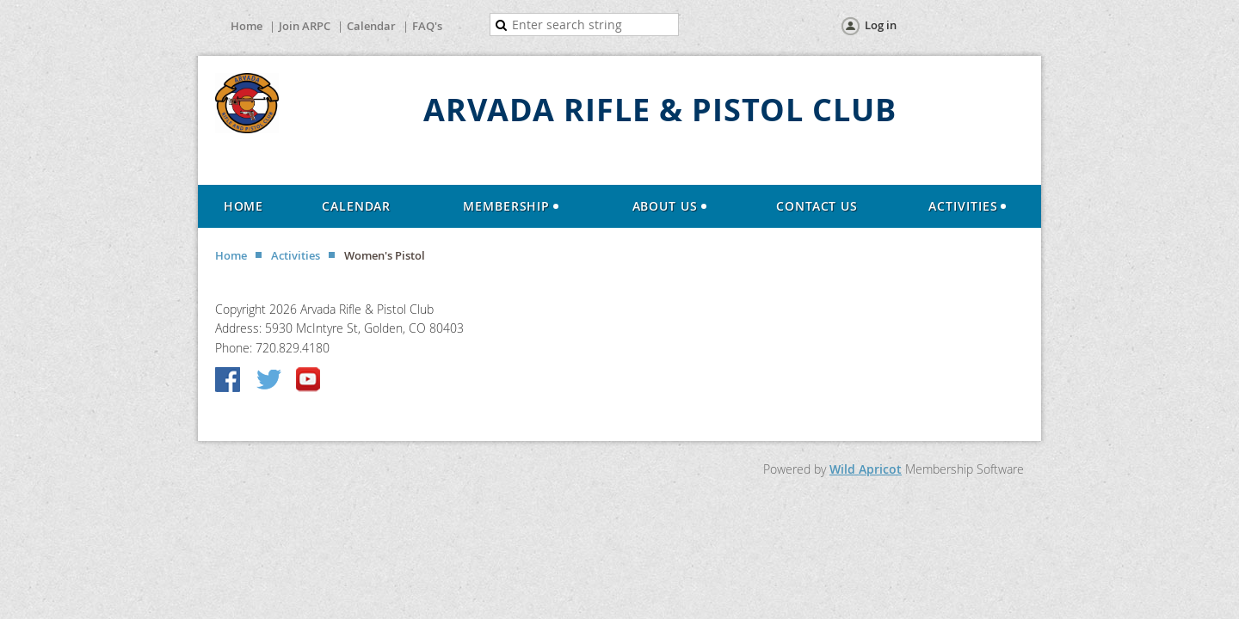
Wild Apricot (865, 469)
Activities (295, 255)
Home (246, 26)
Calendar (371, 26)
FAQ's (427, 26)
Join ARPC (304, 26)
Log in (881, 25)
